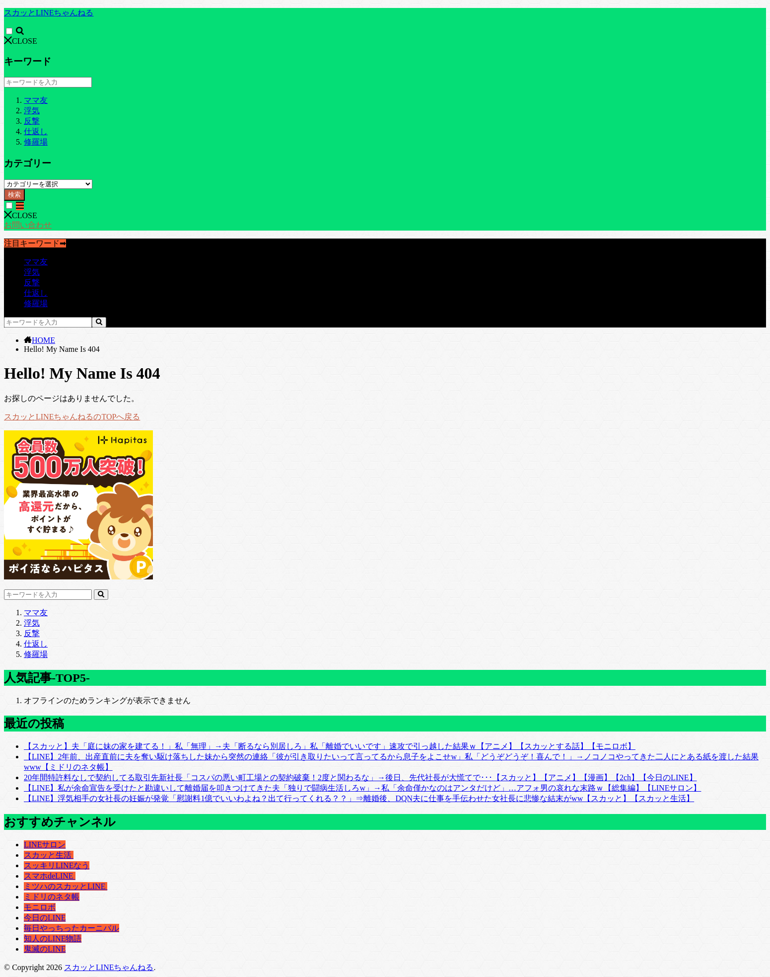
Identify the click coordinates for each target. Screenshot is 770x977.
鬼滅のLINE (45, 949)
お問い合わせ (28, 225)
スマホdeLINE (49, 876)
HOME (43, 340)
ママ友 (36, 100)
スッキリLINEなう (56, 865)
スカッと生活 (48, 855)
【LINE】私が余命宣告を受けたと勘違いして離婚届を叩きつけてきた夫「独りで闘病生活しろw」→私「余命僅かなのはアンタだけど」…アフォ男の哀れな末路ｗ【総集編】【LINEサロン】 (362, 788)
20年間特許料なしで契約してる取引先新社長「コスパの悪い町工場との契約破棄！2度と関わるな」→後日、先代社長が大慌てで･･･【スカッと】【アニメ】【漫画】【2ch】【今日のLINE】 (360, 777)
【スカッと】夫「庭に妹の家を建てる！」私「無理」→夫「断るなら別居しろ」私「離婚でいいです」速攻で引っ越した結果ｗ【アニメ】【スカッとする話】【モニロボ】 (329, 746)
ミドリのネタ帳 (51, 897)
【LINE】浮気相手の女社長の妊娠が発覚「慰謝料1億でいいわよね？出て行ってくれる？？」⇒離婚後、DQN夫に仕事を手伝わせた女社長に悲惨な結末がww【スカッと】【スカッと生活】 (359, 798)
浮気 (32, 110)
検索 (14, 194)
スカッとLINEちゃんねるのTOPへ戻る (72, 416)
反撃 (32, 121)
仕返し (36, 131)
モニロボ (40, 907)
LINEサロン (45, 844)
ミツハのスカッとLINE (65, 886)
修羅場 (36, 142)
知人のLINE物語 (52, 938)
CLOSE (20, 41)
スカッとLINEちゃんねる (48, 12)
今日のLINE (45, 917)
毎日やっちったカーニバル (71, 928)
